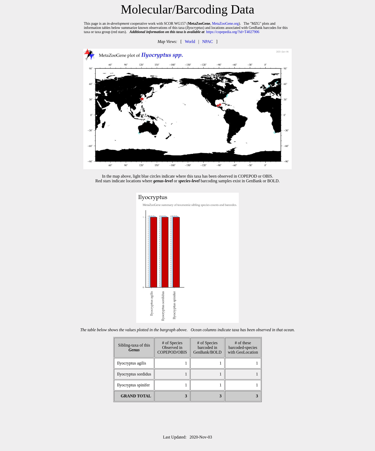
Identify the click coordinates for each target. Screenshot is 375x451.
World (190, 41)
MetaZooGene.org (225, 24)
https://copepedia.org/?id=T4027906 (232, 32)
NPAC (207, 41)
